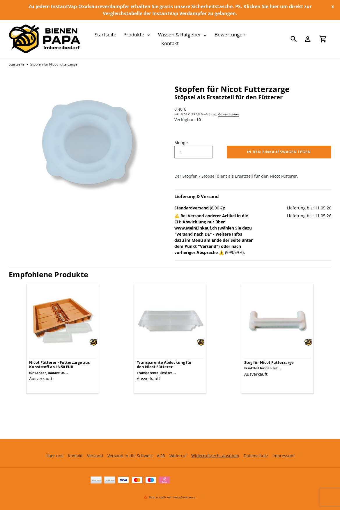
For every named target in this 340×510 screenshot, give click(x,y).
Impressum (283, 455)
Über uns (54, 455)
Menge (181, 142)
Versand (95, 455)
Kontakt (75, 455)
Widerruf (178, 455)
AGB (161, 455)
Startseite (16, 64)
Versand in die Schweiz (130, 455)
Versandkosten (228, 114)
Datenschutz (256, 455)
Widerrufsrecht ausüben (215, 455)
